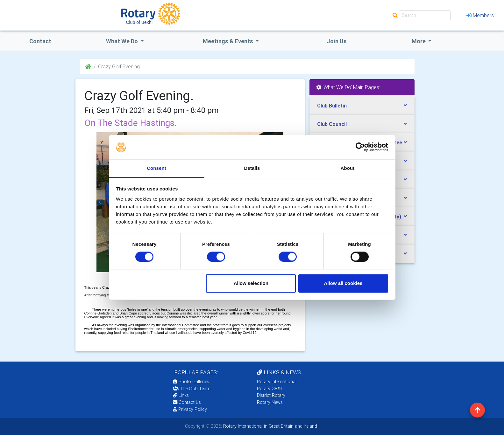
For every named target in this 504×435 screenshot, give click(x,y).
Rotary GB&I (269, 388)
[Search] (425, 15)
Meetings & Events (228, 41)
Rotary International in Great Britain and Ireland (269, 426)
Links (181, 395)
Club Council (332, 124)
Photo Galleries (191, 381)
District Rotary (271, 395)
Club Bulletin (332, 105)
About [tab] (348, 168)
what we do (122, 41)
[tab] (362, 105)
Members (480, 15)
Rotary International (276, 381)
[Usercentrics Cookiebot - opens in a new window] (360, 147)
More (419, 41)
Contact (40, 41)
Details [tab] (252, 168)
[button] (100, 202)
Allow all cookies (343, 283)
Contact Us (187, 402)
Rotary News (270, 402)
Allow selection (251, 283)
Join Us (337, 41)
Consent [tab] (156, 168)
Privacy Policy (190, 409)
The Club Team (191, 388)
